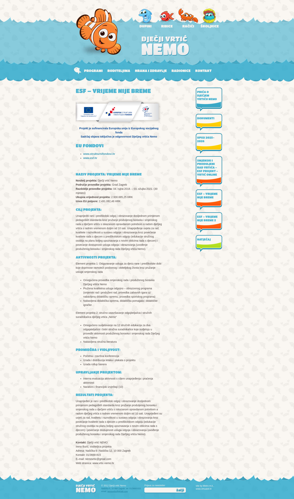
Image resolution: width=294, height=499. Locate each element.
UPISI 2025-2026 (205, 139)
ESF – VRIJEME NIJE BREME (207, 195)
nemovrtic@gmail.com (117, 491)
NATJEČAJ (204, 239)
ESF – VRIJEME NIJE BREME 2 (207, 218)
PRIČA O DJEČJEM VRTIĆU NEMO (207, 95)
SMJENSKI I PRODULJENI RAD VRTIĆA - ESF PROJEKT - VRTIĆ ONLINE (207, 167)
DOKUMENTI (205, 118)
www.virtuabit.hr (204, 489)
